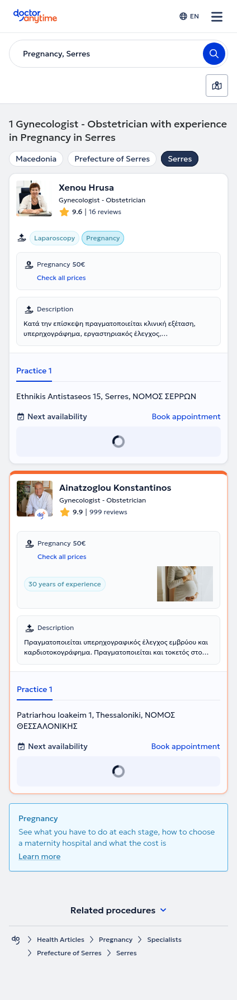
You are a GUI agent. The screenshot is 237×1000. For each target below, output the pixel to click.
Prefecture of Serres (112, 159)
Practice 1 (34, 371)
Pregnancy (115, 939)
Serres (180, 159)
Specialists (164, 939)
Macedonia (36, 159)
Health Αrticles (60, 939)
